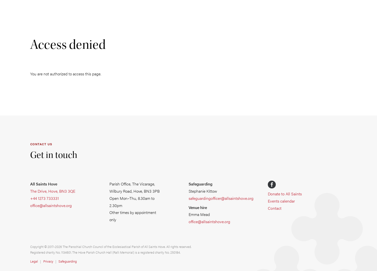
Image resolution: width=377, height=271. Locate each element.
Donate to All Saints (285, 194)
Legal (34, 261)
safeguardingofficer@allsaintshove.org (221, 198)
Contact (274, 208)
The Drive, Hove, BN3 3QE (52, 191)
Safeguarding (331, 51)
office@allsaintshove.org (51, 205)
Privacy (48, 261)
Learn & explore (199, 51)
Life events (114, 51)
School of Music (248, 51)
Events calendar (281, 201)
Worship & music (71, 51)
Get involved (154, 51)
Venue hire (291, 51)
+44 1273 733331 (44, 198)
